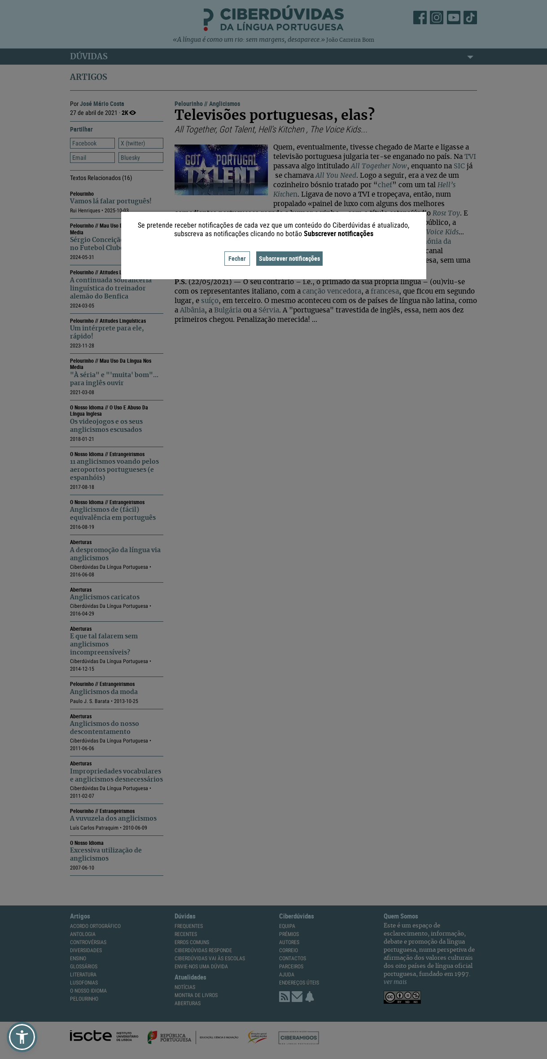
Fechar (237, 258)
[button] (22, 1037)
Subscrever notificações (289, 258)
